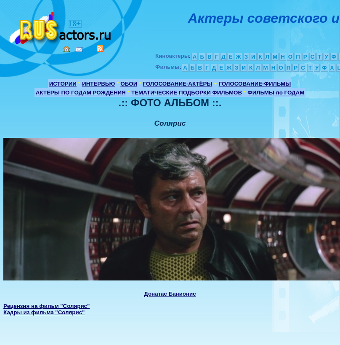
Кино (61, 26)
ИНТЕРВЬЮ (98, 84)
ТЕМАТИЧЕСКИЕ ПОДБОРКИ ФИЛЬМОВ (186, 92)
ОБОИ (128, 84)
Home (66, 49)
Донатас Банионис (170, 294)
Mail (79, 49)
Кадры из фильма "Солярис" (44, 312)
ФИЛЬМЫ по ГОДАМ (275, 92)
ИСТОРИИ (63, 84)
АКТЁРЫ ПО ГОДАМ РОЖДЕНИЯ (81, 92)
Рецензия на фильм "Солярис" (46, 306)
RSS (100, 48)
